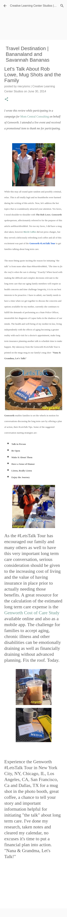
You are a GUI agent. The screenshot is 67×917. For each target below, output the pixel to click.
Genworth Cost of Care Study (31, 612)
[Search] (62, 5)
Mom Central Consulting (34, 116)
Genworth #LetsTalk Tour (42, 243)
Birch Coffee (30, 232)
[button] (6, 99)
